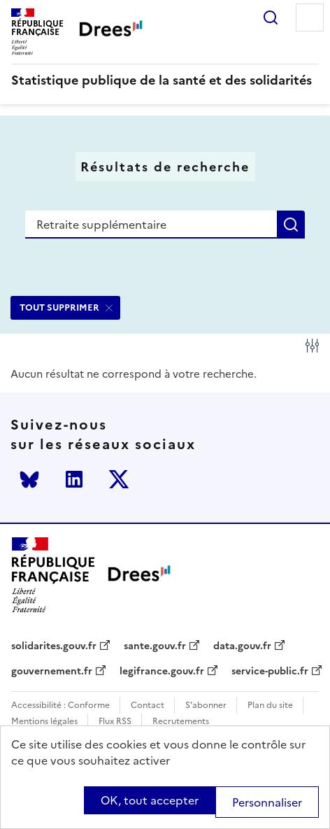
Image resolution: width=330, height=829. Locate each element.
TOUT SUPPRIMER (59, 307)
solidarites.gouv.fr (53, 646)
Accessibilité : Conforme (60, 705)
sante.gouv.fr (155, 646)
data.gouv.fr (242, 646)
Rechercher (271, 17)
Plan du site (270, 705)
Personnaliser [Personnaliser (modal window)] (267, 802)
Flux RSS (115, 722)
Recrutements (180, 722)
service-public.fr (269, 672)
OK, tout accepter (150, 800)
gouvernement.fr (51, 672)
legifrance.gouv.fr (162, 672)
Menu (310, 17)
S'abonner (206, 705)
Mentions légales (44, 722)
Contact (147, 705)
